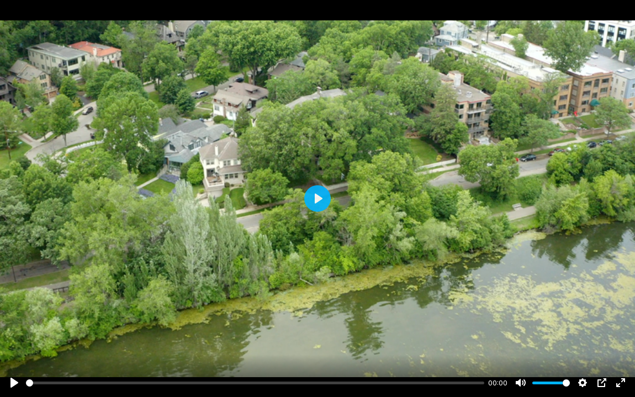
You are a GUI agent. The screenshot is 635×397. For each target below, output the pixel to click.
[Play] (14, 382)
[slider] (255, 383)
